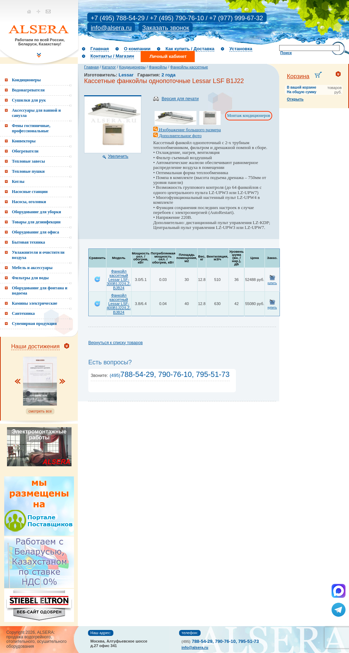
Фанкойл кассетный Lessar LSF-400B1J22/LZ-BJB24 (119, 303)
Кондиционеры (132, 67)
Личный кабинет (167, 56)
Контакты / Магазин (112, 56)
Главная (99, 48)
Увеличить (118, 156)
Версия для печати (180, 98)
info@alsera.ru (111, 27)
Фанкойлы (158, 67)
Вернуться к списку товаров (115, 342)
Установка (240, 48)
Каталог (109, 67)
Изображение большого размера (187, 129)
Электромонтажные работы (39, 434)
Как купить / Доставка (189, 48)
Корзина (298, 76)
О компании (137, 48)
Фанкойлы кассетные (189, 67)
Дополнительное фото (177, 135)
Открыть (295, 99)
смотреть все (40, 411)
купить (272, 283)
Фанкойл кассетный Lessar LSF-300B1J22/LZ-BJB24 (119, 279)
